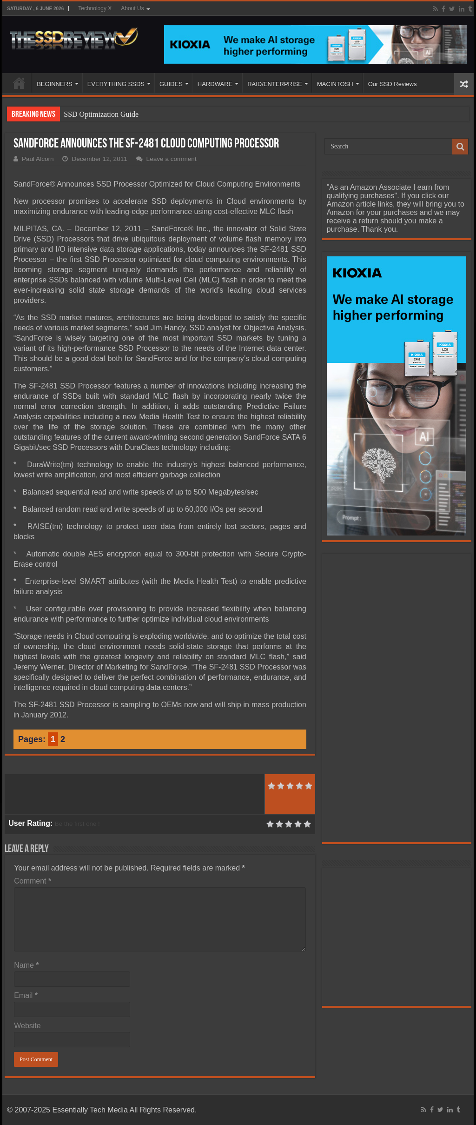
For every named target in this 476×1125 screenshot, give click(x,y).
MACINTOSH (335, 83)
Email (26, 995)
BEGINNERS (55, 83)
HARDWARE (215, 83)
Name (26, 965)
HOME (19, 83)
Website (27, 1026)
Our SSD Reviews (392, 83)
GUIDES (171, 83)
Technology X (95, 8)
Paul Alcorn (38, 158)
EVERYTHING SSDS (116, 83)
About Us (132, 8)
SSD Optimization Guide (101, 114)
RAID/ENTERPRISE (274, 83)
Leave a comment (171, 158)
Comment (32, 881)
